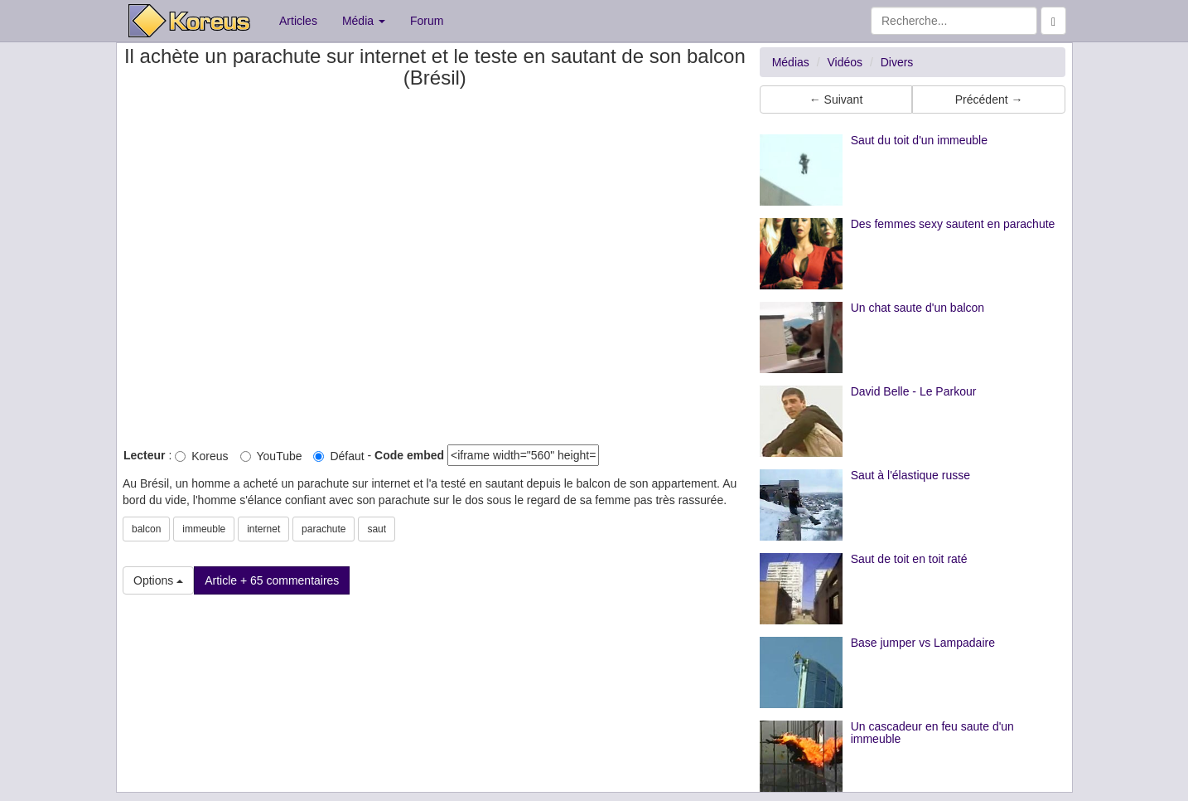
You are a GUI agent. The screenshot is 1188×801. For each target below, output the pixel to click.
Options (158, 580)
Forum (426, 20)
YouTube (271, 456)
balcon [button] (146, 529)
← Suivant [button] (836, 99)
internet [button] (263, 529)
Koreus (201, 456)
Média (363, 20)
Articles (298, 20)
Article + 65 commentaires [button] (272, 580)
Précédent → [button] (989, 99)
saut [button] (376, 529)
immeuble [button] (203, 529)
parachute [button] (323, 529)
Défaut (338, 456)
